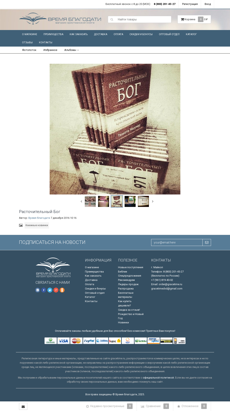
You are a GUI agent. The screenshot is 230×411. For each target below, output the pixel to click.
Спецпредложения (129, 275)
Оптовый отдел (169, 34)
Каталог (191, 34)
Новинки (123, 322)
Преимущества (53, 34)
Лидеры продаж (128, 284)
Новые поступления (130, 267)
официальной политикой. (158, 377)
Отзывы (27, 42)
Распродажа (126, 288)
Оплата (118, 34)
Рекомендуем (126, 279)
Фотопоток (29, 49)
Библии (122, 271)
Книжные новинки (37, 225)
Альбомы (70, 49)
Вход (208, 4)
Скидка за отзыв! (129, 309)
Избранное (50, 49)
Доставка (100, 34)
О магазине (29, 34)
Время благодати (39, 217)
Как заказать (79, 34)
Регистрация (190, 4)
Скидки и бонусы (141, 34)
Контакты (45, 42)
